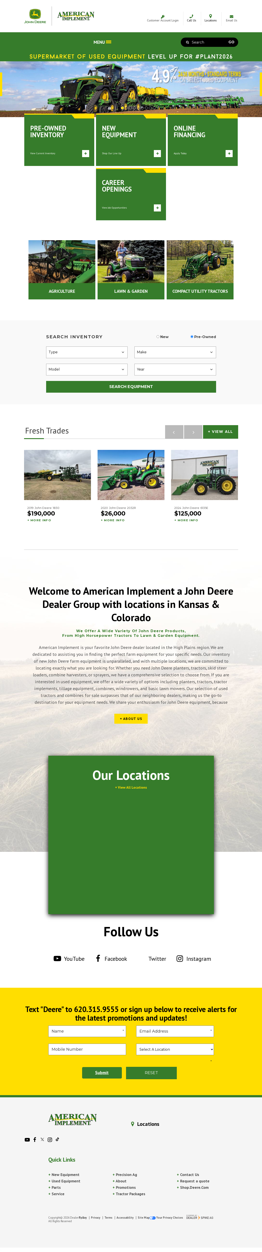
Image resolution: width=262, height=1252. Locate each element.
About (119, 1181)
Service (56, 1193)
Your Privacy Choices (166, 1218)
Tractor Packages (129, 1193)
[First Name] (87, 1031)
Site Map (143, 1218)
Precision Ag (125, 1174)
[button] (112, 108)
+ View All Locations (131, 787)
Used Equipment (64, 1181)
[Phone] (87, 1049)
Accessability (125, 1218)
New (164, 337)
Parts (54, 1187)
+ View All (220, 432)
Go (231, 42)
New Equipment (63, 1174)
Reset (151, 1072)
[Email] (175, 1031)
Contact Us (188, 1174)
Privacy (95, 1218)
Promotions (124, 1187)
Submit (102, 1073)
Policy (83, 1218)
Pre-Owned (205, 337)
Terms (108, 1218)
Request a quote (193, 1181)
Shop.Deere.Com (193, 1187)
